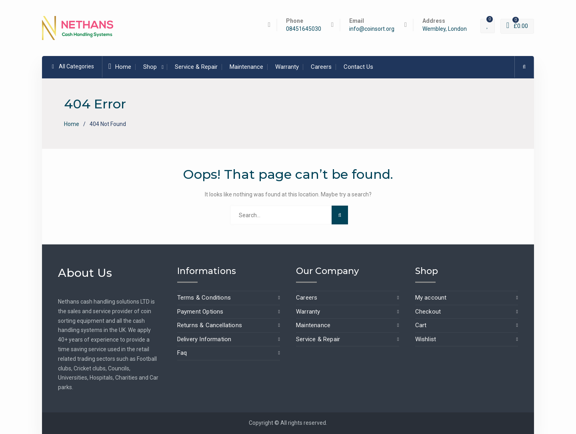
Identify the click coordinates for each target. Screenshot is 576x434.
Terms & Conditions (204, 297)
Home (119, 66)
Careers (321, 66)
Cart (421, 325)
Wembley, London (444, 29)
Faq (182, 352)
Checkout (428, 311)
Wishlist (425, 339)
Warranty (287, 66)
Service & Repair (196, 66)
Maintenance (246, 66)
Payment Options (200, 311)
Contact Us (358, 66)
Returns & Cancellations (209, 325)
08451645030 (303, 29)
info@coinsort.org (371, 29)
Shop (150, 66)
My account (431, 297)
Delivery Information (204, 339)
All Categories (73, 66)
